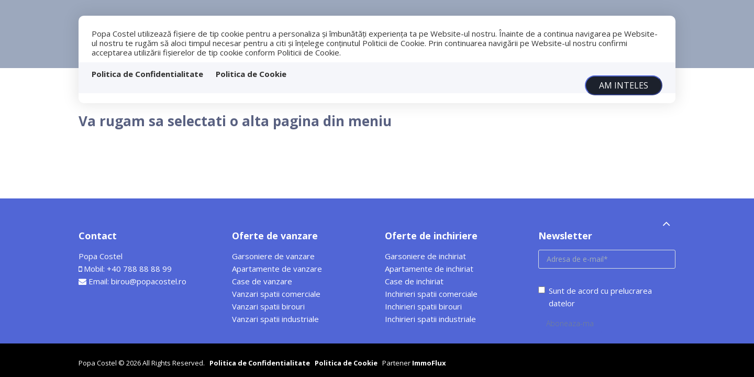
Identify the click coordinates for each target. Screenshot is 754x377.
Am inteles (623, 85)
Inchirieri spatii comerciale (431, 294)
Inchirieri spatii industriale (430, 319)
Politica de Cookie (251, 74)
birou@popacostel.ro (148, 281)
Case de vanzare (262, 281)
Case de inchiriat (414, 281)
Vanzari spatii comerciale (276, 294)
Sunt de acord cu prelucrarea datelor (595, 296)
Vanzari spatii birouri (268, 306)
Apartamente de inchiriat (429, 268)
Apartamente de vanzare (277, 268)
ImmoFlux (429, 363)
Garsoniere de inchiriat (425, 256)
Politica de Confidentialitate (147, 74)
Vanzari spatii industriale (275, 319)
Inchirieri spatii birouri (423, 306)
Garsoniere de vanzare (273, 256)
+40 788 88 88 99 (139, 268)
